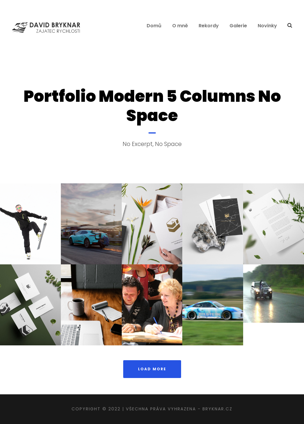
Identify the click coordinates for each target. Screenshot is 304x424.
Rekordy (209, 25)
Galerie (238, 25)
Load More (152, 368)
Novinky (267, 25)
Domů (154, 25)
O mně (180, 25)
